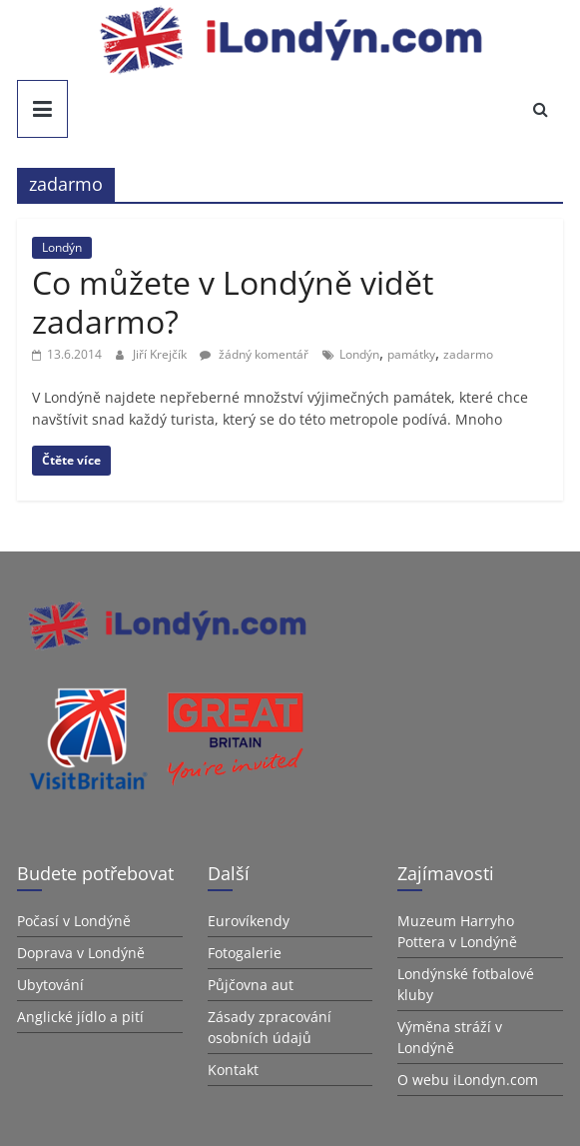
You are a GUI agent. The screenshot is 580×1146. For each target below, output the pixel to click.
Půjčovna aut (250, 984)
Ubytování (50, 984)
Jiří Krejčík (161, 354)
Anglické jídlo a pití (80, 1016)
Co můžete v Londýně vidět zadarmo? (232, 301)
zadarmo (468, 354)
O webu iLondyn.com (467, 1079)
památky (411, 354)
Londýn (62, 247)
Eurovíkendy (249, 920)
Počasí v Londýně (74, 920)
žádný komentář (254, 354)
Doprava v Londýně (81, 952)
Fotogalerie (245, 952)
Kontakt (233, 1069)
